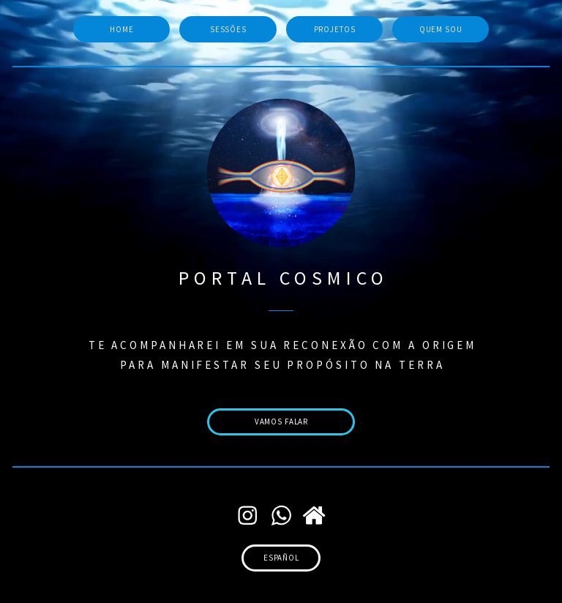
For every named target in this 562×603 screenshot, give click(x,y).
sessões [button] (228, 29)
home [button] (121, 29)
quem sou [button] (440, 29)
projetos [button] (335, 29)
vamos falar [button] (282, 421)
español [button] (281, 558)
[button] (248, 515)
